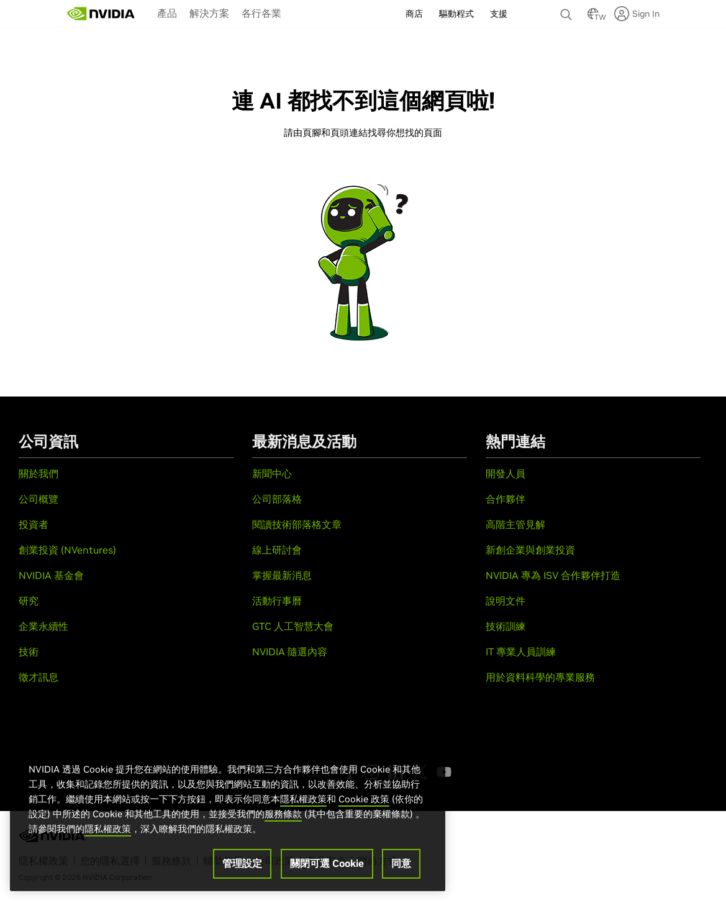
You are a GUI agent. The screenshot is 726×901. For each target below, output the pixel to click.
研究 (29, 600)
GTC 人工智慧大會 (293, 626)
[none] (567, 8)
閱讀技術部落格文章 (297, 524)
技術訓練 (505, 626)
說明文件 (505, 600)
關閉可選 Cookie (327, 864)
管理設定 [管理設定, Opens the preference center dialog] (242, 864)
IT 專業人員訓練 (521, 651)
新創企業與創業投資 (530, 550)
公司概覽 (38, 499)
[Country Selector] (593, 17)
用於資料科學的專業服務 (540, 677)
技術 (29, 651)
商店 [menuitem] (414, 13)
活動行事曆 (277, 600)
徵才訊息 (38, 677)
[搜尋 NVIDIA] (567, 11)
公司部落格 (277, 499)
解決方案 (209, 13)
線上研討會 (277, 550)
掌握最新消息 (282, 575)
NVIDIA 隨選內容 (289, 651)
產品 (167, 13)
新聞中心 (272, 473)
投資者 (33, 524)
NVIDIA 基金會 (51, 575)
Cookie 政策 (363, 800)
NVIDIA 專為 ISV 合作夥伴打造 (553, 575)
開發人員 (505, 473)
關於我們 (38, 473)
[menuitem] (167, 12)
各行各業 (261, 13)
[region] (227, 815)
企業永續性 (43, 626)
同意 (401, 864)
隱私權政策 (303, 800)
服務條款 (283, 815)
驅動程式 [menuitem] (456, 13)
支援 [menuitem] (498, 13)
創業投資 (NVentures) (67, 550)
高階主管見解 (515, 524)
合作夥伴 (505, 499)
